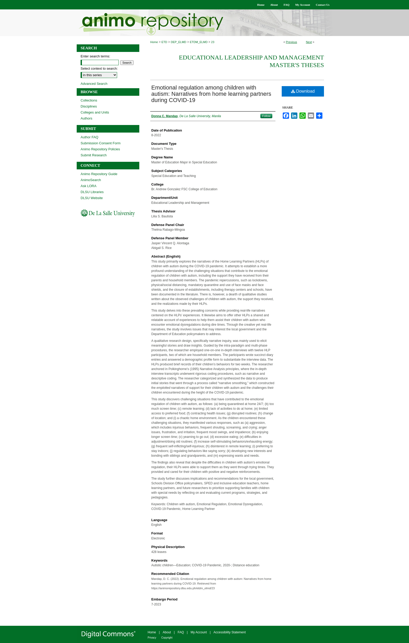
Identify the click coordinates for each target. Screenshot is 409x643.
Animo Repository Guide (99, 174)
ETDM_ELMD (199, 42)
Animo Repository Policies (100, 149)
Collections (89, 100)
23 (212, 42)
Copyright (166, 637)
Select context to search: (99, 68)
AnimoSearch (91, 180)
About (167, 632)
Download (303, 91)
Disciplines (89, 106)
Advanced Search (94, 84)
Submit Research (94, 155)
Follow (266, 115)
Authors (86, 118)
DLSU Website (92, 198)
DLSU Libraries (92, 192)
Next (309, 42)
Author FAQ (89, 137)
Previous (291, 42)
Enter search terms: (95, 56)
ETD (164, 42)
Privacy (152, 637)
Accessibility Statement (230, 632)
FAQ (181, 632)
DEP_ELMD (178, 42)
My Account (199, 632)
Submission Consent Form (101, 143)
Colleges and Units (95, 112)
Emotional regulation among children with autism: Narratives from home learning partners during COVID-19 (211, 93)
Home (154, 42)
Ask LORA (89, 186)
